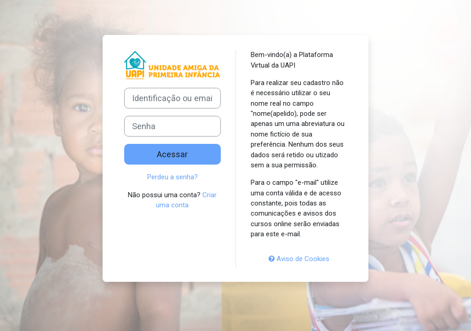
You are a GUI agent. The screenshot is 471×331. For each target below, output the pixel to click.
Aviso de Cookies (299, 259)
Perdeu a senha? (172, 177)
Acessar (172, 154)
